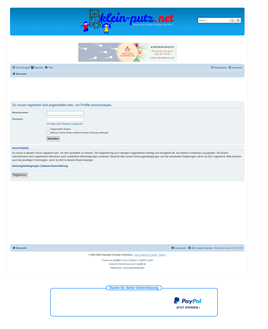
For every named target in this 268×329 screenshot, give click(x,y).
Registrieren (20, 175)
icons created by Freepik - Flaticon (150, 255)
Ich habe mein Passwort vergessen (64, 124)
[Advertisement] (127, 89)
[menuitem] (37, 67)
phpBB (116, 260)
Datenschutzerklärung (54, 165)
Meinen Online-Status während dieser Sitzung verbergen (77, 132)
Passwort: (17, 119)
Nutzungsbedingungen (25, 165)
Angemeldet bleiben (59, 129)
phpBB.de (141, 264)
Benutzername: (20, 112)
